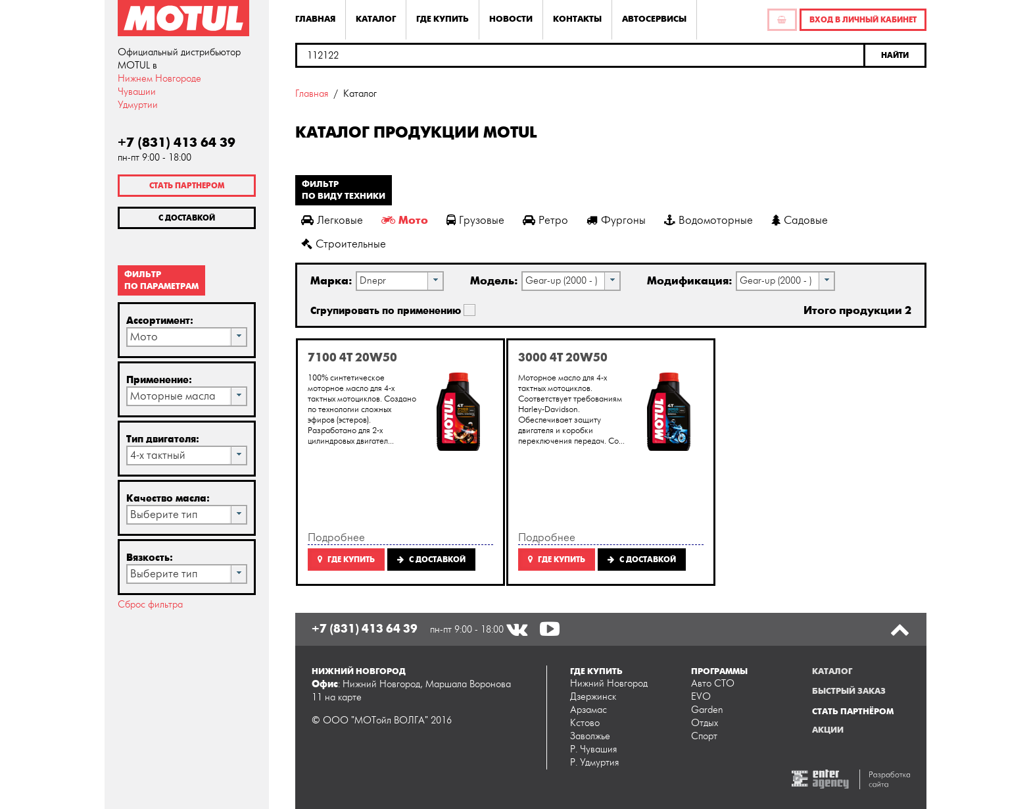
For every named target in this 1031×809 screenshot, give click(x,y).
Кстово (585, 723)
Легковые (332, 220)
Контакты (577, 19)
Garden (707, 710)
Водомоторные (708, 220)
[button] (895, 55)
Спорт (704, 736)
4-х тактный (157, 455)
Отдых (704, 723)
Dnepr (373, 280)
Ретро (545, 220)
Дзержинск (593, 696)
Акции (828, 730)
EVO (701, 696)
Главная (315, 19)
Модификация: (689, 281)
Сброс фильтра (150, 604)
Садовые (799, 220)
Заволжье (590, 736)
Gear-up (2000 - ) (561, 280)
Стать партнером (186, 185)
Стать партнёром (853, 711)
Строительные (343, 244)
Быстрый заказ (849, 691)
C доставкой (431, 559)
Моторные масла (173, 396)
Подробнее (336, 538)
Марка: (331, 281)
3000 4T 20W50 (563, 358)
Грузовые (475, 220)
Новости (511, 19)
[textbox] (580, 55)
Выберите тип (163, 515)
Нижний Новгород (609, 683)
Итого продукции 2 (857, 310)
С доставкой (186, 217)
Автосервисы (654, 19)
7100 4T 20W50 (352, 358)
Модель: (494, 281)
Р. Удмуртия (594, 762)
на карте (343, 697)
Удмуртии (138, 105)
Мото (144, 337)
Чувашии (137, 91)
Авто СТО (712, 683)
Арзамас (588, 710)
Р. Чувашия (593, 749)
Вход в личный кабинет (863, 19)
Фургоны (616, 220)
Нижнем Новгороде (159, 78)
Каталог (376, 19)
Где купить (442, 19)
